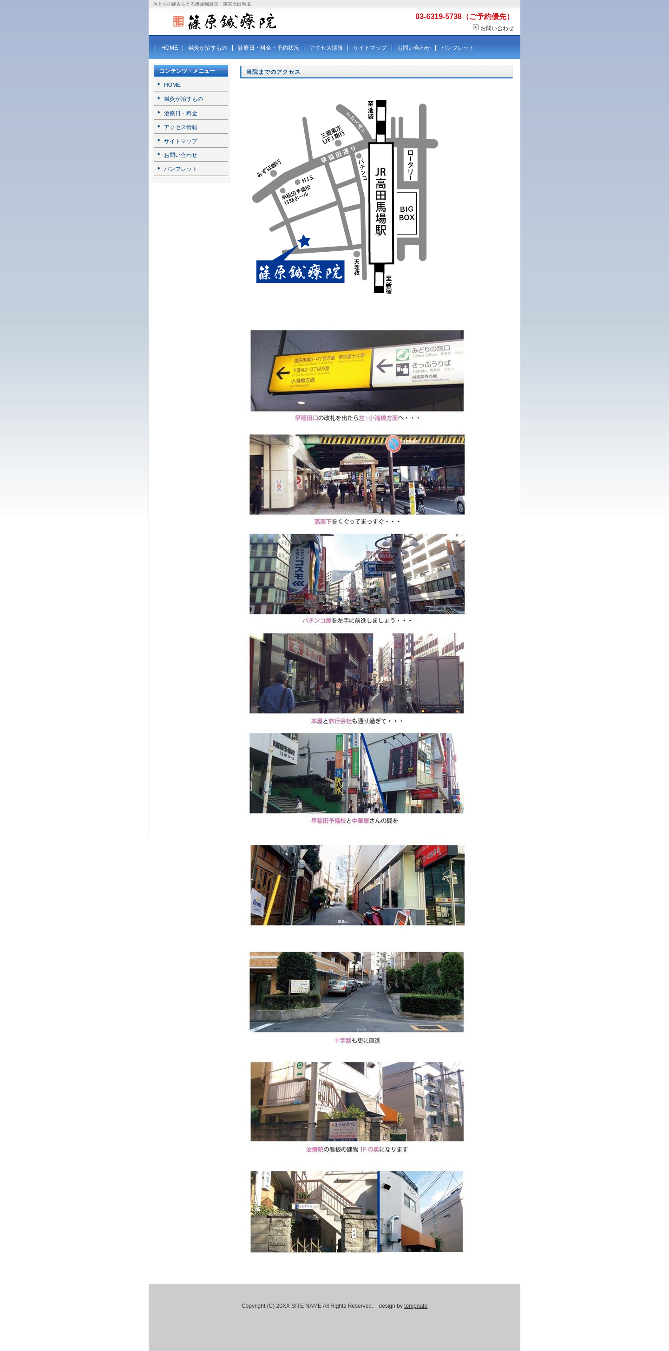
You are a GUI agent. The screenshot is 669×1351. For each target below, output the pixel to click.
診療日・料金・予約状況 (268, 48)
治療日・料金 (180, 113)
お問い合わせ (497, 28)
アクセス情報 (326, 48)
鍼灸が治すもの (207, 48)
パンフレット (457, 48)
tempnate (415, 1306)
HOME (169, 48)
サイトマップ (370, 48)
